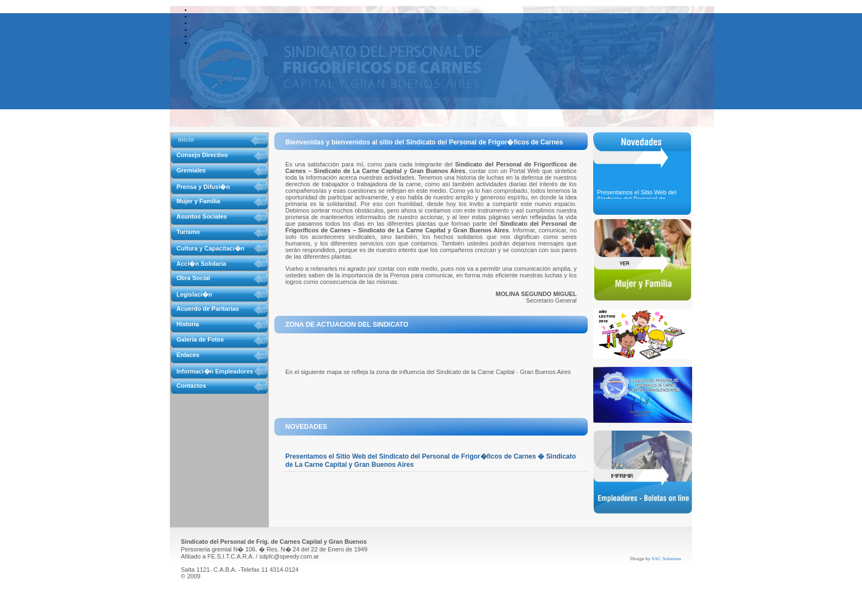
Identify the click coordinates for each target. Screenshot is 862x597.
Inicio (186, 139)
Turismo (188, 231)
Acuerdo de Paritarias (207, 308)
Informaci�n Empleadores (214, 371)
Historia (187, 324)
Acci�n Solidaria (201, 263)
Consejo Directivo (202, 155)
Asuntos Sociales (201, 216)
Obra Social (193, 278)
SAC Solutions (666, 558)
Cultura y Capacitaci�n (210, 248)
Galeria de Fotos (200, 339)
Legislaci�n (194, 294)
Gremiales (191, 170)
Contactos (191, 385)
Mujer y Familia (198, 201)
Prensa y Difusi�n (203, 186)
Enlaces (188, 354)
